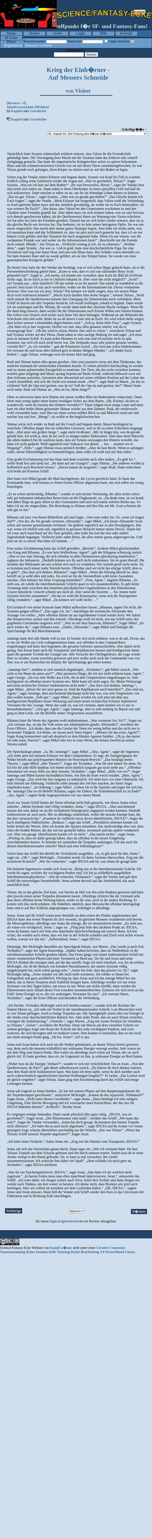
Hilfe (103, 33)
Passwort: (75, 41)
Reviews (14, 103)
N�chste (139, 1211)
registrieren (67, 1221)
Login (80, 33)
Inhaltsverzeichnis (20, 107)
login (53, 1221)
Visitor (83, 91)
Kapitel (16, 111)
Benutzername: (34, 41)
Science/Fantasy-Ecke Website (21, 1248)
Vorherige (13, 1211)
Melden (42, 107)
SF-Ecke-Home (11, 38)
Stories (34, 33)
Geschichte (38, 111)
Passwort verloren (38, 45)
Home (11, 33)
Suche (57, 33)
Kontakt (126, 33)
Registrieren (13, 45)
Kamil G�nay (61, 1248)
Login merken (118, 41)
